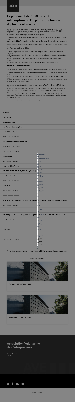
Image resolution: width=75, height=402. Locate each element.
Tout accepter (37, 204)
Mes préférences (37, 214)
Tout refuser (37, 209)
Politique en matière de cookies (29, 200)
